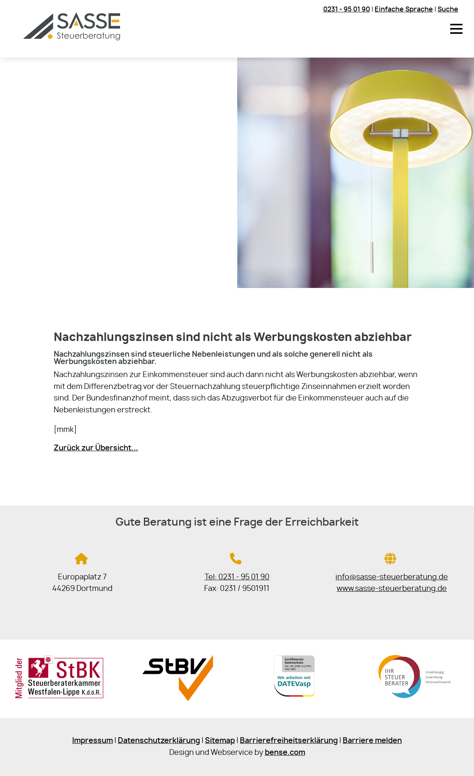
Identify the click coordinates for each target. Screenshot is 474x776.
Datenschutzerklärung (159, 741)
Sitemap (220, 741)
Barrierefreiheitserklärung (289, 741)
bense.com (285, 752)
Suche (448, 9)
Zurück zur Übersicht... (96, 448)
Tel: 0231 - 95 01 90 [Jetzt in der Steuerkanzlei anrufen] (237, 577)
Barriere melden (372, 741)
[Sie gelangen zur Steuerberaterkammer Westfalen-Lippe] (59, 696)
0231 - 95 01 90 (346, 9)
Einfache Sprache (404, 9)
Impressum (92, 741)
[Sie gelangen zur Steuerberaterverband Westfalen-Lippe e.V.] (177, 699)
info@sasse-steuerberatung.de (391, 577)
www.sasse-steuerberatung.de (392, 588)
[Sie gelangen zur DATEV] (296, 699)
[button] (456, 29)
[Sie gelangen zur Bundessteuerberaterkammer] (414, 699)
